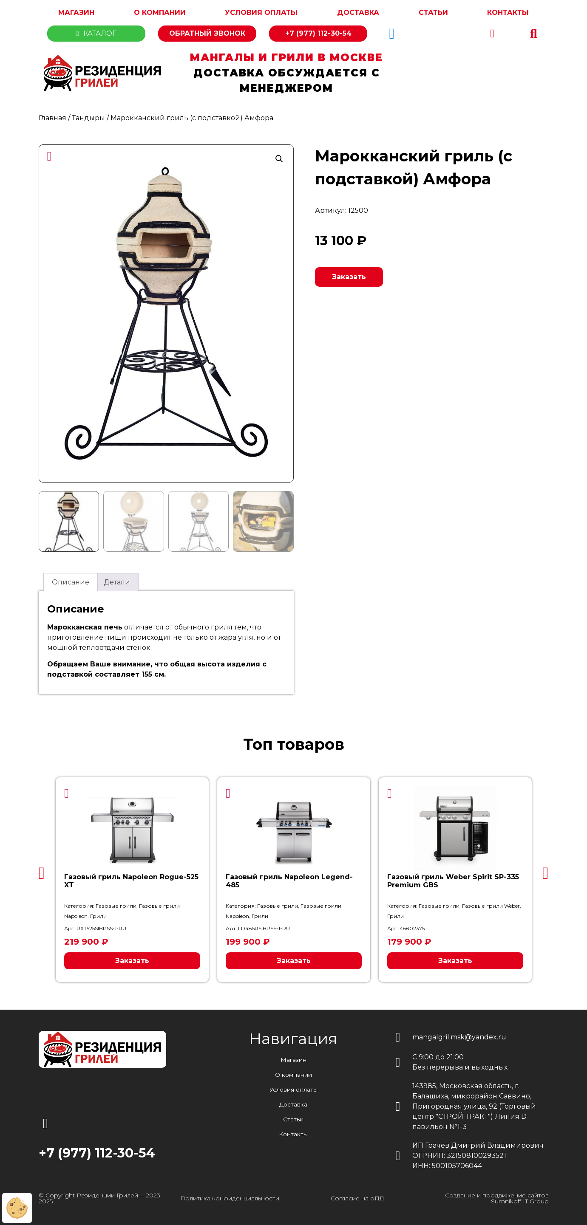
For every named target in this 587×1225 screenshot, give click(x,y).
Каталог (96, 33)
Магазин (76, 12)
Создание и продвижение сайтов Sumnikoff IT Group (497, 1198)
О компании (160, 12)
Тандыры (88, 118)
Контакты (508, 12)
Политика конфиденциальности (229, 1198)
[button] (533, 33)
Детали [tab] (117, 582)
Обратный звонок (207, 33)
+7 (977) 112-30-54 (318, 33)
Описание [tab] (70, 582)
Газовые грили (116, 905)
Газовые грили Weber (491, 905)
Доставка (358, 12)
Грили (98, 915)
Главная (52, 118)
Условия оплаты (261, 12)
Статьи (433, 12)
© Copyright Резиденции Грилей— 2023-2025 (100, 1198)
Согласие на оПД (357, 1198)
